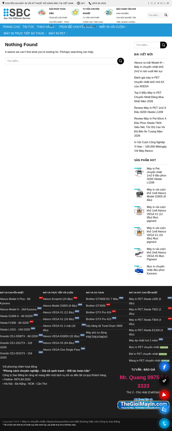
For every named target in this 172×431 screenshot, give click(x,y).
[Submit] (166, 15)
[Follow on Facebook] (148, 3)
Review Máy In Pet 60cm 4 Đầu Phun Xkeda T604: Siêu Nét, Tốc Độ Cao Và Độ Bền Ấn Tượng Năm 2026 (150, 127)
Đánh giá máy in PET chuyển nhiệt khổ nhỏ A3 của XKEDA (149, 82)
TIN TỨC (28, 27)
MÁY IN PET (58, 33)
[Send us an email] (161, 3)
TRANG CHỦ (11, 27)
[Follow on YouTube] (168, 3)
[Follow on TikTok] (155, 3)
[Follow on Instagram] (152, 3)
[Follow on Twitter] (158, 3)
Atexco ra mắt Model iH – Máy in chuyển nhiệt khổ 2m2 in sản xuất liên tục (149, 67)
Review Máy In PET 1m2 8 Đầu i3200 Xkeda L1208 (150, 110)
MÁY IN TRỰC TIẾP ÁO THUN (25, 33)
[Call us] (165, 3)
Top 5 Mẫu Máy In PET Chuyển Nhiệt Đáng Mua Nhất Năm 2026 (149, 97)
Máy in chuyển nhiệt (34, 421)
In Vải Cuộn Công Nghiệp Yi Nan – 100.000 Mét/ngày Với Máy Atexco (150, 146)
